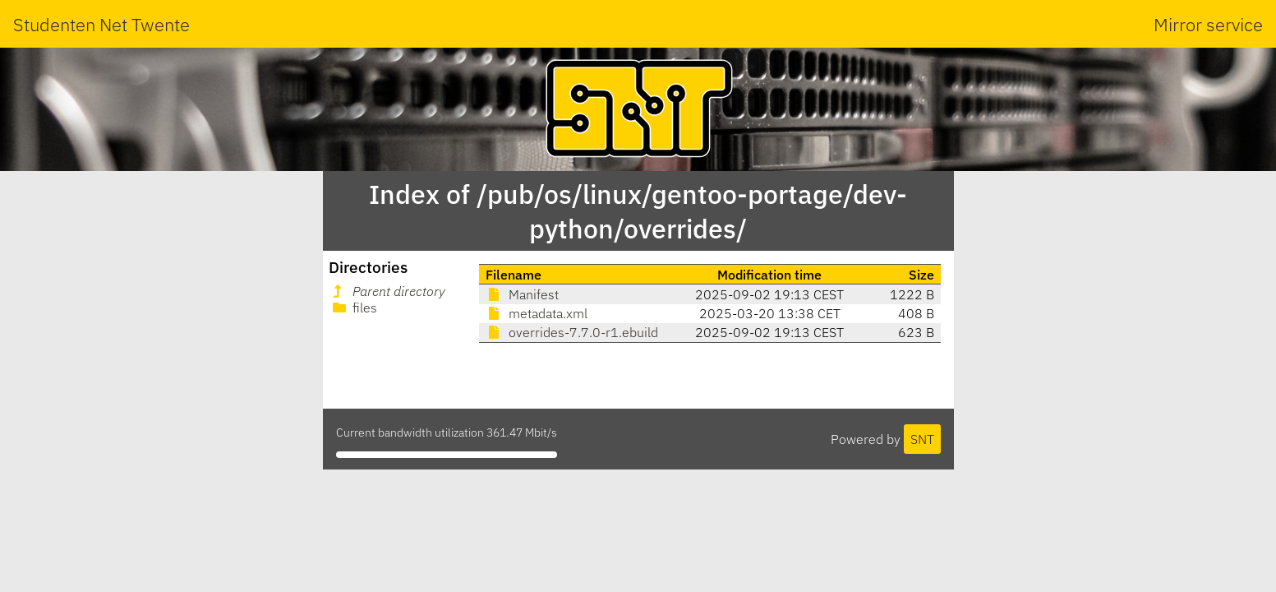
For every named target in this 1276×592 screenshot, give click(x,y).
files (353, 307)
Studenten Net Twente (101, 24)
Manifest (522, 294)
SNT (922, 439)
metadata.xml (536, 313)
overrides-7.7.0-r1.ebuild (572, 332)
